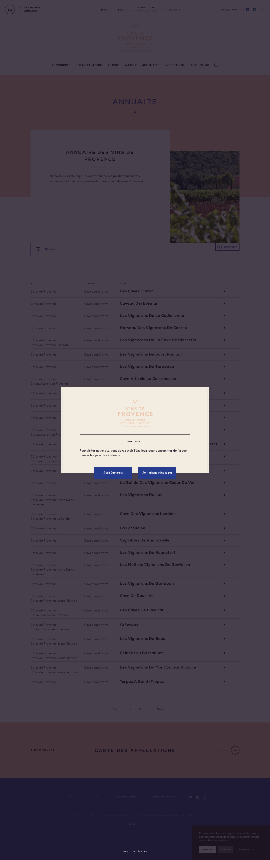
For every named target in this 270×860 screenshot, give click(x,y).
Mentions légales (135, 851)
